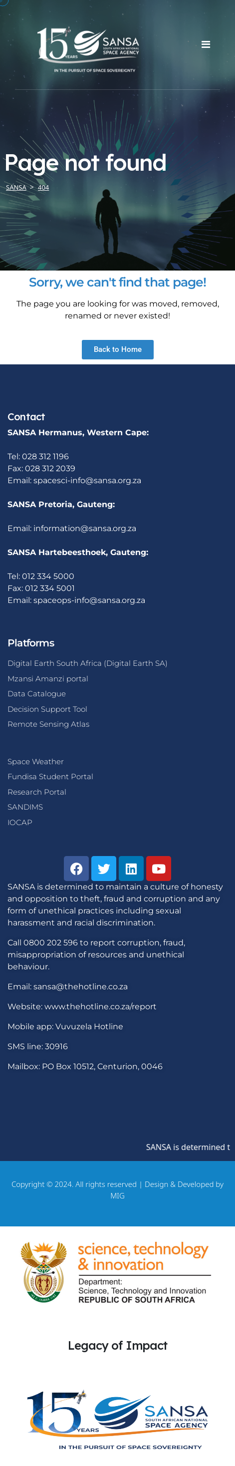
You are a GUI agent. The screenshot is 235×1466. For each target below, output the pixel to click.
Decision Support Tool (47, 709)
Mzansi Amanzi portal (47, 678)
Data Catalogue (36, 693)
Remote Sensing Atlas (48, 724)
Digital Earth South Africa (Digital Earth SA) (87, 663)
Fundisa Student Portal (50, 776)
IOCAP (19, 822)
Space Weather (35, 761)
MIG (117, 1195)
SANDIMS (25, 807)
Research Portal (36, 792)
